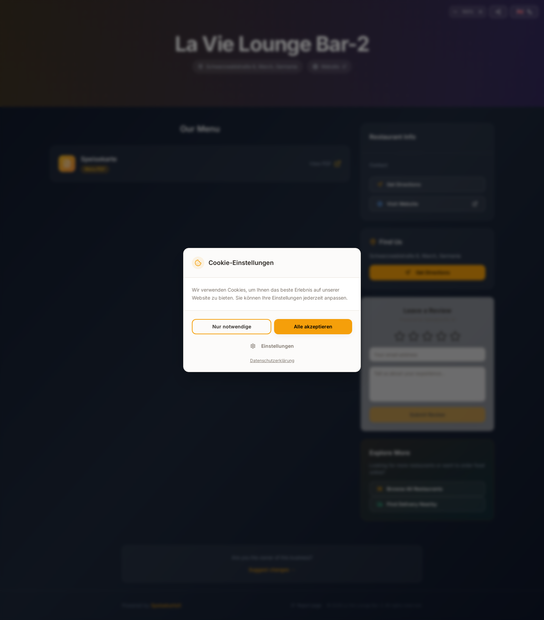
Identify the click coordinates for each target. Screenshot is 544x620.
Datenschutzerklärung (272, 360)
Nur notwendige (231, 326)
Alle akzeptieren (313, 326)
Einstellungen (272, 346)
